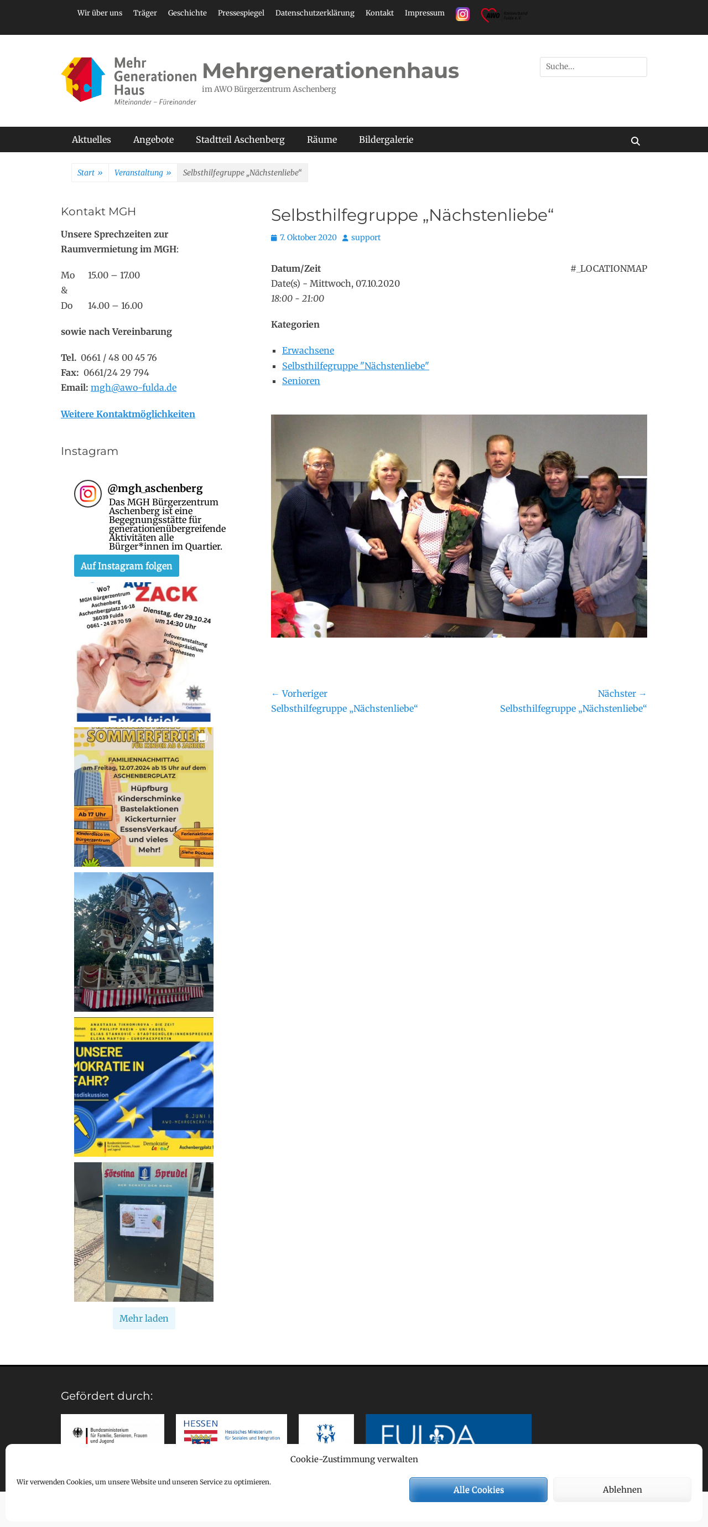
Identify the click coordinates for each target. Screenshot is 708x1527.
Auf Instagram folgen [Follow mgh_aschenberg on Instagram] (127, 565)
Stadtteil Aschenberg (240, 139)
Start (90, 173)
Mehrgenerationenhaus (330, 71)
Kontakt (380, 13)
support (366, 237)
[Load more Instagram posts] (144, 1318)
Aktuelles (91, 139)
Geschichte (187, 13)
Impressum (425, 13)
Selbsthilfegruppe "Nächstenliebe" (355, 365)
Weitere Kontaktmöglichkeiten (128, 414)
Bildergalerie (386, 139)
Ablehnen (622, 1489)
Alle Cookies (479, 1489)
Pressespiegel (241, 13)
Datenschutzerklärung (315, 13)
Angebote (153, 139)
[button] (144, 652)
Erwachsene (308, 350)
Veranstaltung (142, 173)
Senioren (301, 380)
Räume (322, 139)
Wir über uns (99, 13)
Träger (145, 13)
